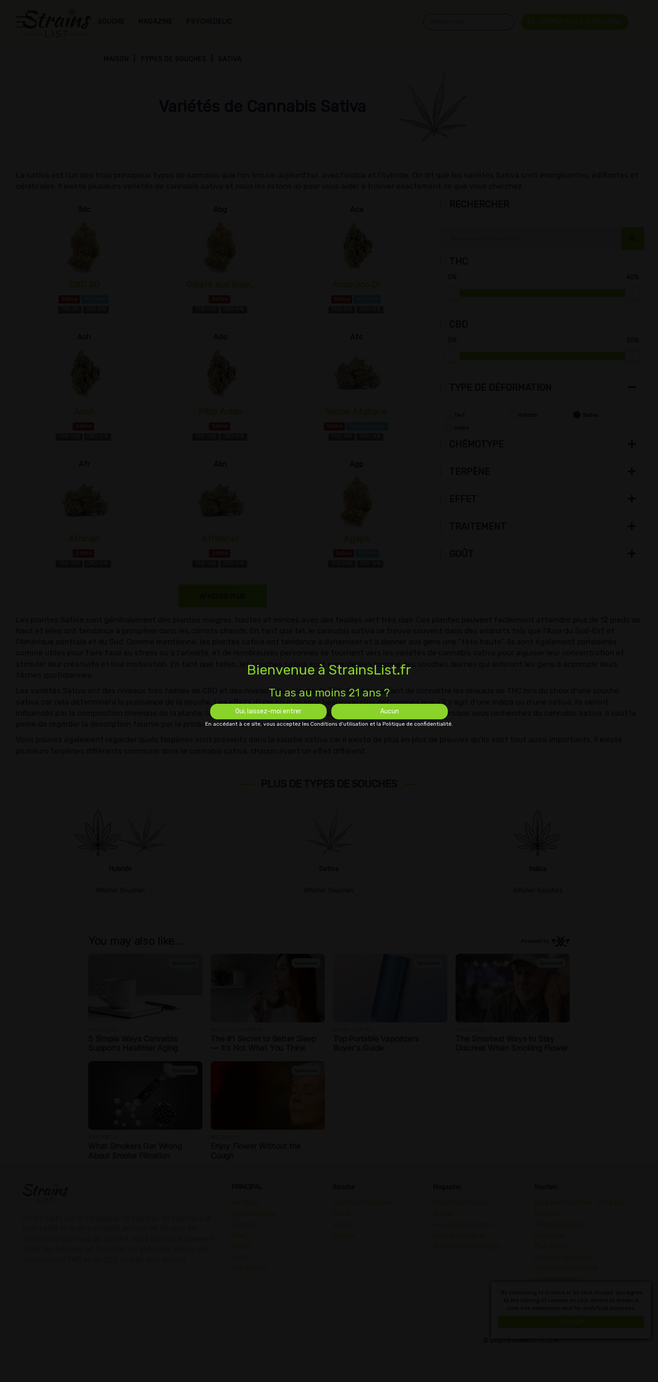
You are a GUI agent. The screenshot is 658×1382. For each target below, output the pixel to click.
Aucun (389, 711)
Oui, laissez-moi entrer (268, 711)
